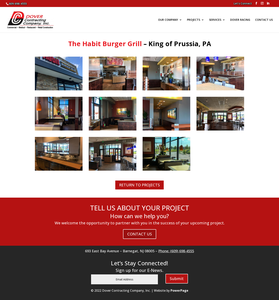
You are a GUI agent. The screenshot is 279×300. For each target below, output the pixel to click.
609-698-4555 (18, 3)
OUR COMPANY (168, 20)
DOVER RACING (240, 20)
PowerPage (179, 290)
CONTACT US (264, 20)
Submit (177, 278)
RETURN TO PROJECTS (139, 185)
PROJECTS (193, 20)
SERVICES (215, 20)
